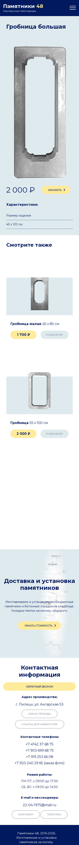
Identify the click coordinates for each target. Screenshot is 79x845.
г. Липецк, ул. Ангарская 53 (39, 704)
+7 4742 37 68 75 (39, 744)
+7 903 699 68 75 (40, 750)
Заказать (57, 189)
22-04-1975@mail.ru (39, 805)
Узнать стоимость (41, 625)
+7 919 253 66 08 (39, 757)
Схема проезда (39, 713)
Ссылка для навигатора (40, 724)
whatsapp (25, 814)
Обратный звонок (39, 686)
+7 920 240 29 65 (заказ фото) (40, 763)
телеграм (54, 814)
